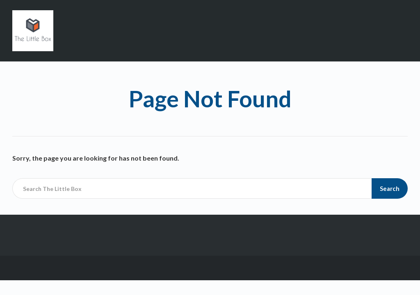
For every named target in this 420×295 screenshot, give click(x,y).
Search (389, 188)
